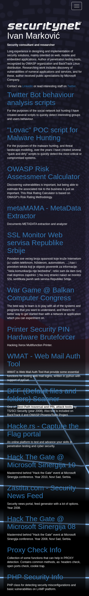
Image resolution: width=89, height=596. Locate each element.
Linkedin (27, 86)
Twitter (71, 86)
